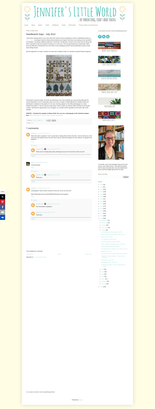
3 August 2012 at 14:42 (43, 188)
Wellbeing (55, 25)
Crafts (47, 25)
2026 (101, 184)
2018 (101, 203)
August (103, 230)
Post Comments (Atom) (40, 257)
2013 (101, 216)
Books (40, 25)
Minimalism (72, 25)
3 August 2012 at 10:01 (41, 162)
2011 (101, 286)
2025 (101, 187)
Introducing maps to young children (110, 241)
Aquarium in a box (106, 251)
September (104, 227)
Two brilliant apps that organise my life (111, 232)
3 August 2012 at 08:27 (43, 133)
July (102, 269)
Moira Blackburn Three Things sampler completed (46, 115)
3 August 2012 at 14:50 (53, 204)
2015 (101, 211)
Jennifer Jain (40, 149)
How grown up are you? (107, 260)
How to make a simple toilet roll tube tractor (113, 234)
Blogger (81, 400)
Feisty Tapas (30, 40)
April (102, 276)
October (103, 225)
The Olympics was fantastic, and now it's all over (114, 249)
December (104, 220)
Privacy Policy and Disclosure (88, 25)
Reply (32, 142)
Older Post (88, 254)
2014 (101, 213)
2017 (101, 206)
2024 (101, 189)
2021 (101, 196)
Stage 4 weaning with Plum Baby (110, 246)
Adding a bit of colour (107, 237)
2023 (101, 191)
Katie (32, 162)
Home (26, 25)
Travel (63, 25)
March (103, 279)
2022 (101, 194)
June (102, 271)
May (102, 274)
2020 (101, 199)
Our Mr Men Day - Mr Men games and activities (114, 253)
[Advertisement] (111, 304)
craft (32, 122)
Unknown (34, 133)
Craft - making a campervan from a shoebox (113, 244)
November (104, 222)
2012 (101, 218)
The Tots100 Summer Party (108, 239)
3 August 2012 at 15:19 (48, 212)
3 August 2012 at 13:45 (53, 149)
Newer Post (30, 254)
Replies (35, 145)
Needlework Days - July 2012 (109, 262)
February (104, 281)
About (33, 25)
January (103, 283)
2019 (101, 201)
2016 (101, 208)
